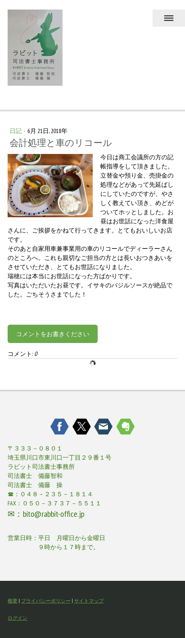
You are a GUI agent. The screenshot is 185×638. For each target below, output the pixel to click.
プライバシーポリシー (46, 601)
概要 (13, 601)
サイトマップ (89, 601)
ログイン (17, 618)
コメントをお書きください (52, 334)
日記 (16, 131)
